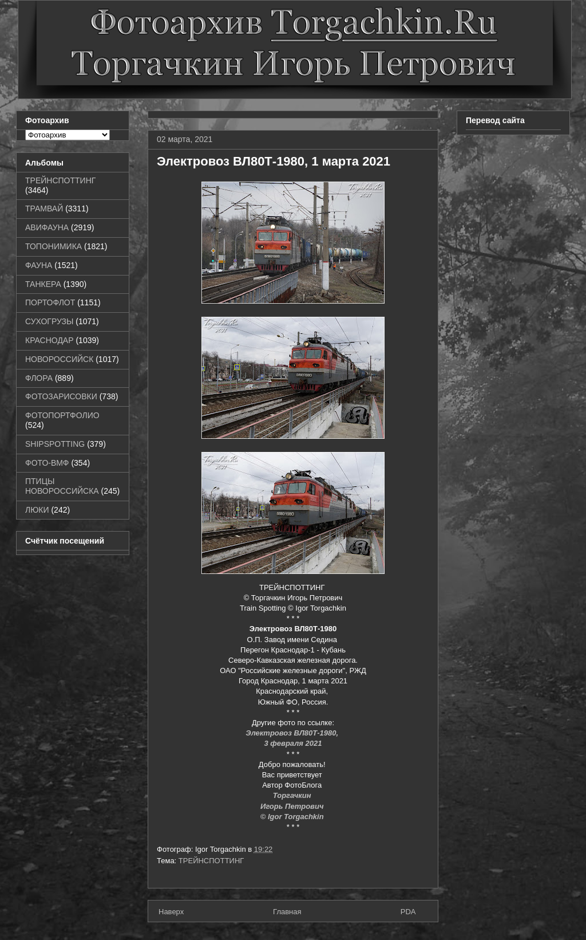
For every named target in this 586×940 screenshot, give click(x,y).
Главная (287, 911)
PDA (408, 911)
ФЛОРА (39, 378)
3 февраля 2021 (293, 743)
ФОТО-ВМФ (47, 462)
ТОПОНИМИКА (53, 246)
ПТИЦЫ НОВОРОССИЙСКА (62, 486)
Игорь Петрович (293, 806)
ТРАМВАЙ (44, 208)
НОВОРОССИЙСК (59, 359)
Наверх (171, 911)
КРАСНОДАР (49, 340)
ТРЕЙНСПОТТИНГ (211, 860)
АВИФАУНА (47, 227)
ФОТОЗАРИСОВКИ (61, 396)
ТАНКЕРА (43, 284)
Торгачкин (293, 795)
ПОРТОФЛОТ (50, 302)
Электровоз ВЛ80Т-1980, (293, 733)
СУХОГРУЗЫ (49, 321)
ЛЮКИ (37, 509)
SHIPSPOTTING (55, 444)
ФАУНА (38, 265)
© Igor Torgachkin (293, 816)
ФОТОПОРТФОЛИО (62, 415)
